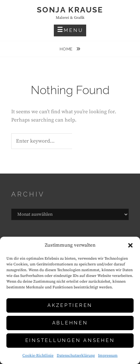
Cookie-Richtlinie (38, 355)
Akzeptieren (70, 305)
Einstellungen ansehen (70, 340)
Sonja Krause (70, 9)
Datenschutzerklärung (76, 355)
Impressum (108, 355)
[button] (130, 245)
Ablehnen (70, 323)
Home (67, 49)
